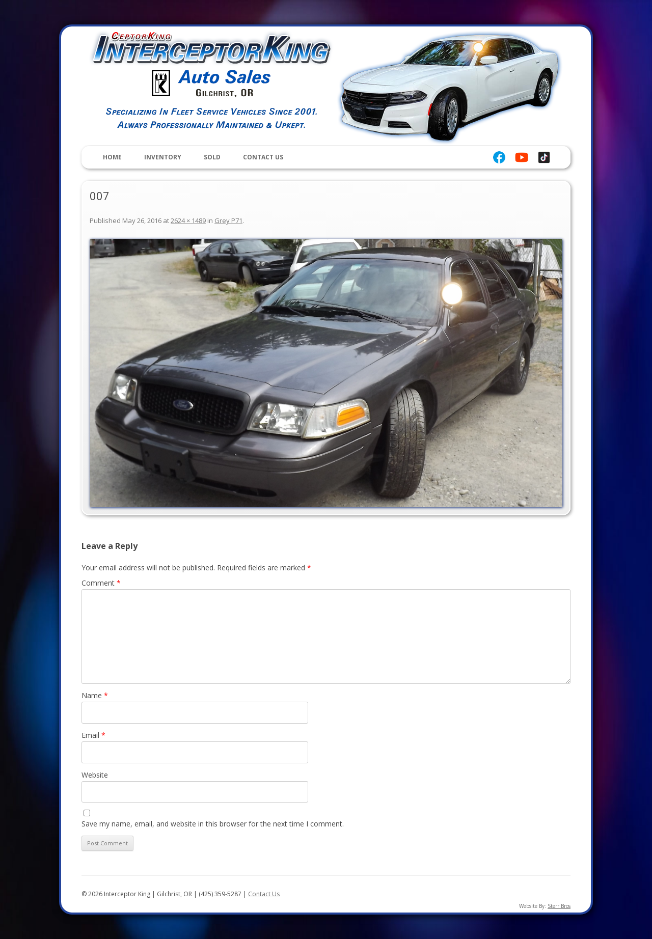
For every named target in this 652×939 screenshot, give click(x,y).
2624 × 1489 (188, 220)
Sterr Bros (559, 905)
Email (93, 735)
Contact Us (263, 157)
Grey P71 (228, 220)
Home (112, 157)
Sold (212, 157)
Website (95, 775)
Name (95, 695)
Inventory (162, 157)
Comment (101, 583)
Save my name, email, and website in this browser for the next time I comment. (213, 823)
